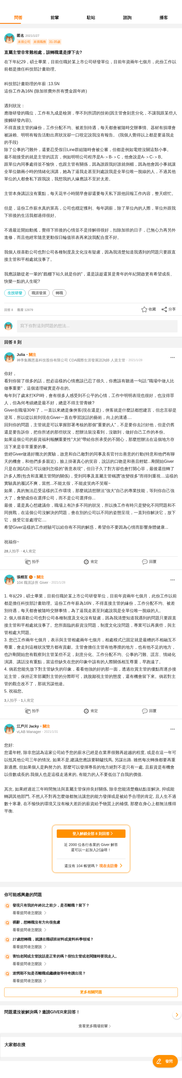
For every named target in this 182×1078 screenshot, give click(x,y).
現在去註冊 (108, 866)
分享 (172, 309)
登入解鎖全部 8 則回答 (91, 834)
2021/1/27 (32, 36)
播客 (164, 17)
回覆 (152, 562)
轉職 (59, 293)
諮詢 (127, 17)
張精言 (22, 577)
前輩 (54, 17)
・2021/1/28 (133, 360)
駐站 (91, 17)
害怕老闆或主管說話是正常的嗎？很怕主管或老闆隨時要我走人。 (66, 956)
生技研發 (15, 293)
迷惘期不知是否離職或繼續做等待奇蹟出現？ (49, 973)
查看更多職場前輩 (93, 1026)
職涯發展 (39, 293)
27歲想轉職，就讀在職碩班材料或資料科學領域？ (53, 939)
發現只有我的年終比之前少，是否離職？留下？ (51, 905)
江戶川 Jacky (28, 726)
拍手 (35, 562)
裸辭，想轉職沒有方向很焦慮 (36, 922)
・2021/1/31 (49, 732)
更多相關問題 (91, 992)
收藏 (152, 309)
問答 (18, 17)
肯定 (94, 562)
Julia (21, 355)
